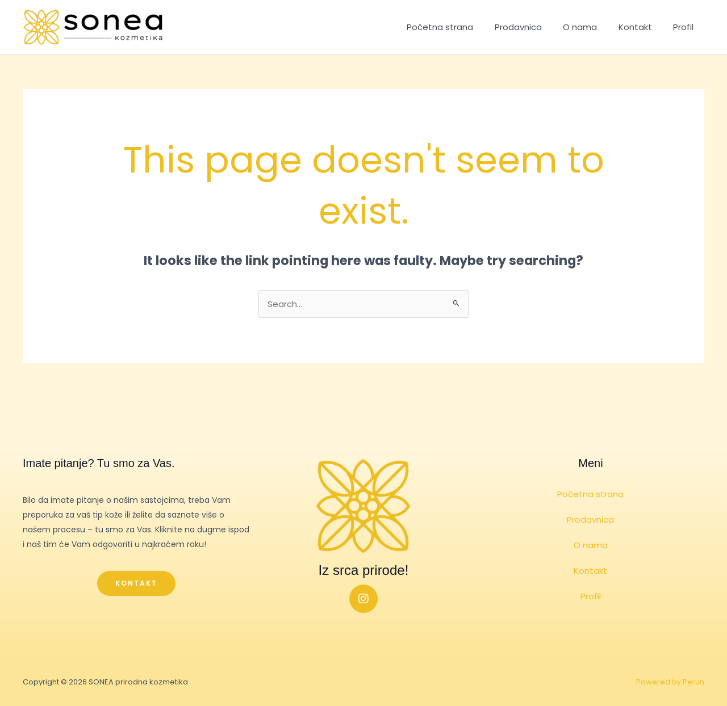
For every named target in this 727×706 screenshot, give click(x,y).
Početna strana (459, 27)
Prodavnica (533, 27)
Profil (685, 27)
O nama (591, 27)
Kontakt (641, 27)
